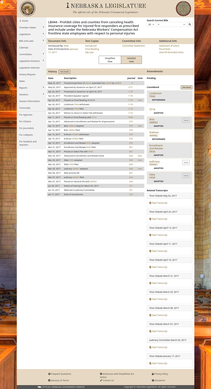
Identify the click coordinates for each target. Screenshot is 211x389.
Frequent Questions (59, 373)
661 (131, 172)
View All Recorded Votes (171, 52)
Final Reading (92, 48)
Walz (66, 45)
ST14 (94, 117)
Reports (31, 87)
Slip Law (89, 52)
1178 (130, 95)
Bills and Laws (31, 40)
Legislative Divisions (31, 60)
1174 (130, 100)
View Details (64, 72)
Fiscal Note (164, 48)
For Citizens (25, 121)
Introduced (91, 45)
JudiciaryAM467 (154, 163)
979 (131, 121)
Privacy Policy (160, 373)
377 (131, 185)
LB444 (108, 83)
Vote (140, 100)
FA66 (76, 104)
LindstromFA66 (155, 95)
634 (131, 177)
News (22, 81)
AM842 (118, 83)
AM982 (75, 134)
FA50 (71, 160)
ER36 (88, 143)
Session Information (29, 101)
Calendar (23, 47)
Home (24, 20)
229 (131, 194)
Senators (31, 94)
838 (131, 155)
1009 (130, 117)
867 (131, 147)
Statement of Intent (169, 45)
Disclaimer (158, 380)
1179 (130, 91)
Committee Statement (133, 45)
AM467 (76, 168)
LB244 (88, 83)
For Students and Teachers (28, 143)
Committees (31, 54)
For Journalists (26, 128)
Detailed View (131, 60)
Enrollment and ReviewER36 (156, 148)
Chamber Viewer (31, 27)
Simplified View (110, 60)
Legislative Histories (29, 67)
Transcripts (25, 107)
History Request (27, 74)
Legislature (31, 34)
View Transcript (158, 202)
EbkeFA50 (152, 176)
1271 (130, 87)
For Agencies (25, 114)
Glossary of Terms (58, 380)
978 (131, 125)
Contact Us (107, 380)
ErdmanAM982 (154, 134)
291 (131, 190)
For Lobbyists (26, 134)
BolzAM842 (153, 121)
